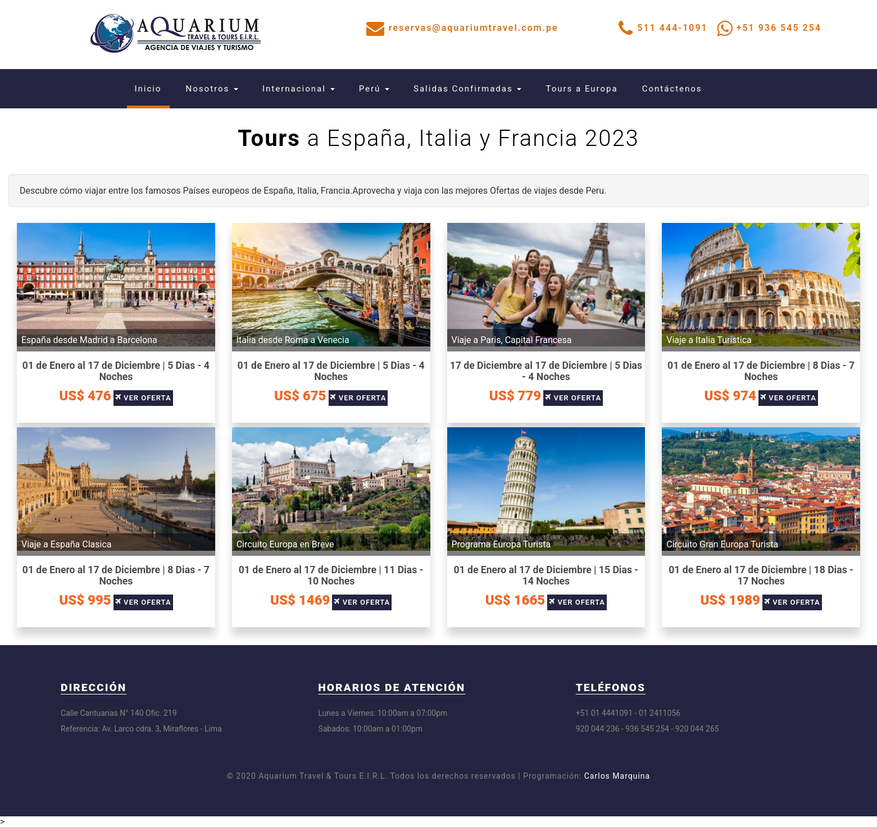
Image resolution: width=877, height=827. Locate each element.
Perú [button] (374, 89)
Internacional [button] (298, 89)
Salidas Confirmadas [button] (467, 89)
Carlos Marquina (617, 775)
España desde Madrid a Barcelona (89, 340)
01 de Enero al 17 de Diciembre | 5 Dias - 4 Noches (116, 371)
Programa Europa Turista (501, 544)
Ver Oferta (147, 398)
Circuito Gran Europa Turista (722, 544)
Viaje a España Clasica (66, 544)
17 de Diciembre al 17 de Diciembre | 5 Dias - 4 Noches (546, 371)
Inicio (152, 88)
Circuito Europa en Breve (285, 544)
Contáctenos (672, 89)
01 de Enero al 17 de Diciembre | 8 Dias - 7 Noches (761, 371)
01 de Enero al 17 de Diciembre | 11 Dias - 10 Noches (331, 575)
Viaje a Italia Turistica (709, 340)
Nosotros (212, 89)
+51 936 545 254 (779, 27)
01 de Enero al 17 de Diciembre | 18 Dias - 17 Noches (761, 575)
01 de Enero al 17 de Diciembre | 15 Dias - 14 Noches (545, 575)
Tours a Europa (581, 89)
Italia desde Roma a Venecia (293, 340)
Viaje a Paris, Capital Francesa (512, 340)
